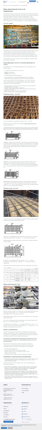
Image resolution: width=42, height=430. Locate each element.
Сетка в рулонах (25, 390)
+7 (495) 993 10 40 (9, 419)
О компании (6, 414)
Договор (25, 413)
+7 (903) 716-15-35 (32, 2)
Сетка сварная (25, 388)
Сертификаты (6, 410)
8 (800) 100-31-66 (7, 399)
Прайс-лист (6, 406)
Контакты (5, 416)
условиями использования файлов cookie (14, 425)
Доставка (5, 412)
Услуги (4, 408)
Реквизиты (25, 406)
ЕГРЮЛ (25, 409)
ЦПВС (23, 392)
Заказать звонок (8, 421)
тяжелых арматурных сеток (30, 123)
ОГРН (24, 411)
